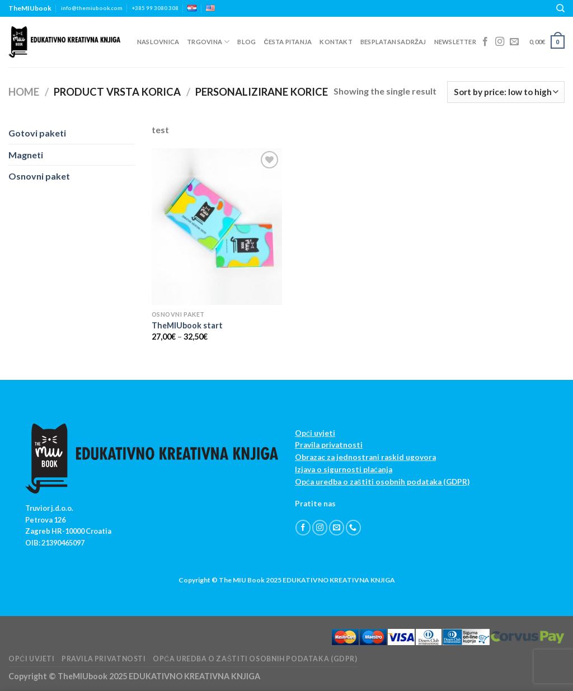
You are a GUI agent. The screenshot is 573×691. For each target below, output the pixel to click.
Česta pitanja (288, 41)
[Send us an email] (514, 42)
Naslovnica (158, 41)
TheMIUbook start (187, 325)
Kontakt (336, 41)
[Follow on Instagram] (499, 42)
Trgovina (208, 41)
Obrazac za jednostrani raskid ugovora (365, 457)
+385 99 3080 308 (155, 8)
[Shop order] (506, 92)
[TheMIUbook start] (217, 226)
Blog (246, 41)
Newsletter (455, 41)
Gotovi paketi (37, 133)
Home (23, 92)
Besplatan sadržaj (393, 41)
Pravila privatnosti (329, 444)
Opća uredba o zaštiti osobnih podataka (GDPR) (382, 481)
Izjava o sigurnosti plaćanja (343, 469)
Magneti (25, 154)
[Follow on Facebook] (485, 42)
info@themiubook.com (92, 8)
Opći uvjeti (315, 433)
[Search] (560, 8)
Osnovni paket (39, 176)
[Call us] (353, 527)
